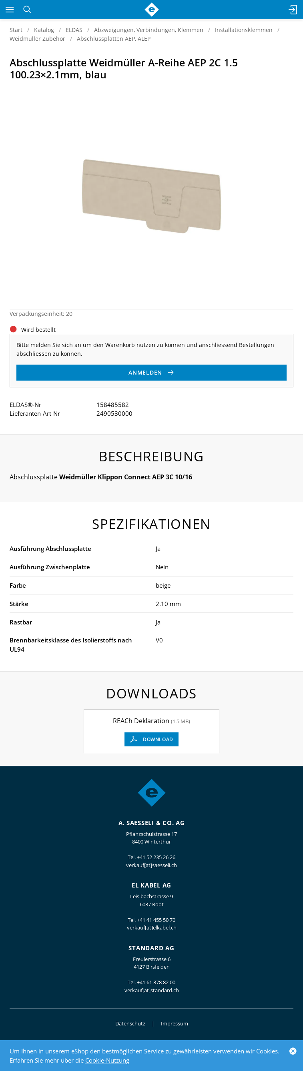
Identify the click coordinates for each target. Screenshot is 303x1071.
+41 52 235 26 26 (156, 857)
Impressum (174, 1023)
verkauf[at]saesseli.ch (151, 865)
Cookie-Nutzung (107, 1060)
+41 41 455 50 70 (156, 919)
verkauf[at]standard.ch (151, 990)
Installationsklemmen (244, 30)
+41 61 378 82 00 (156, 982)
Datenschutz (130, 1023)
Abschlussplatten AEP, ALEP (113, 38)
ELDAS (74, 30)
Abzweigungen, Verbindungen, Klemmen (148, 30)
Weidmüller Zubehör (37, 38)
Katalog (44, 30)
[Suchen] (27, 10)
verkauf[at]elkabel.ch (152, 927)
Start (16, 30)
